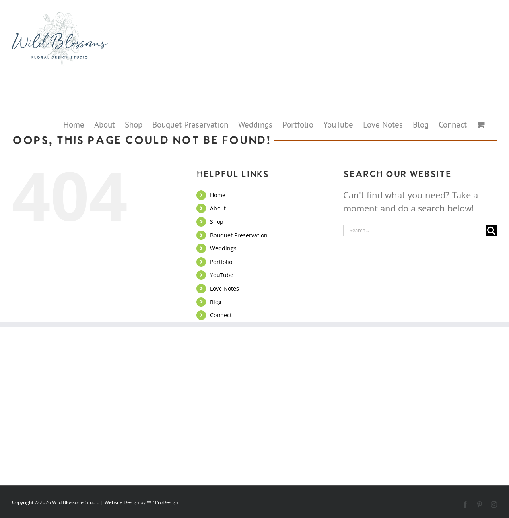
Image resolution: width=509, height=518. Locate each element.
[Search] (491, 230)
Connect (221, 315)
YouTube (221, 275)
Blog (215, 302)
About (218, 208)
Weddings (223, 248)
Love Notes (224, 288)
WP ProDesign (162, 502)
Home (217, 195)
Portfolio (221, 262)
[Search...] (414, 230)
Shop (216, 221)
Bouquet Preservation (239, 235)
